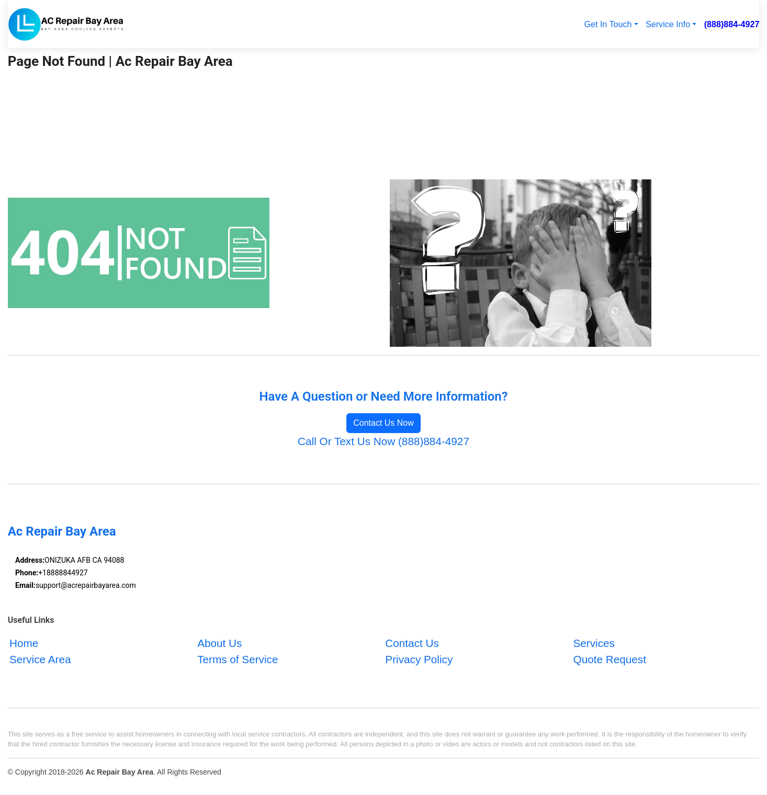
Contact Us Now (383, 422)
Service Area (40, 660)
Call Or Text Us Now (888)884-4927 (383, 441)
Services (594, 644)
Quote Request (609, 660)
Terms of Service (237, 660)
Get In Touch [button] (607, 24)
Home (23, 644)
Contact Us (411, 644)
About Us (219, 644)
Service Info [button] (668, 24)
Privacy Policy (419, 660)
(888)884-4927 (732, 24)
